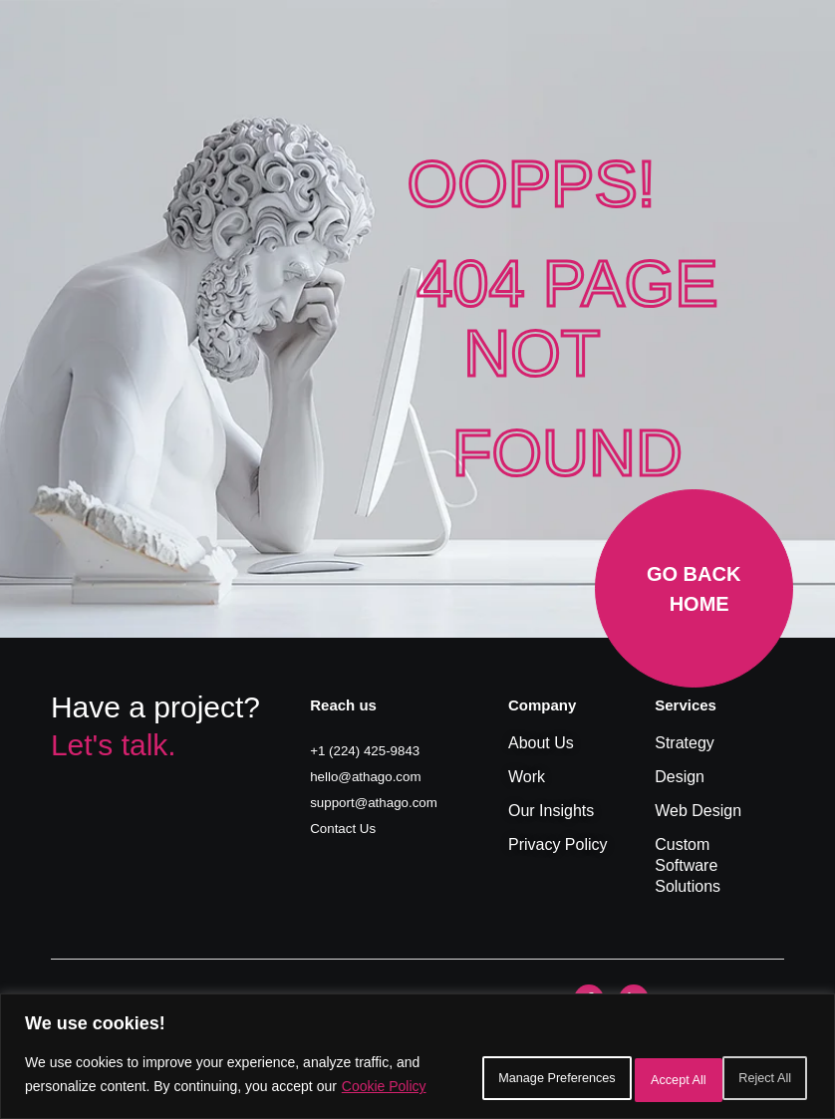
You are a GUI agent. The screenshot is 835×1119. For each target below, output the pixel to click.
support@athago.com (386, 799)
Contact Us (349, 824)
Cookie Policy (137, 1090)
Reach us (343, 705)
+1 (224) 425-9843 (375, 749)
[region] (417, 1048)
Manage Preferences (465, 1066)
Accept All (750, 1066)
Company (542, 705)
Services (685, 705)
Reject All (625, 1066)
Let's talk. (113, 744)
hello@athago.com (376, 774)
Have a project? (155, 707)
